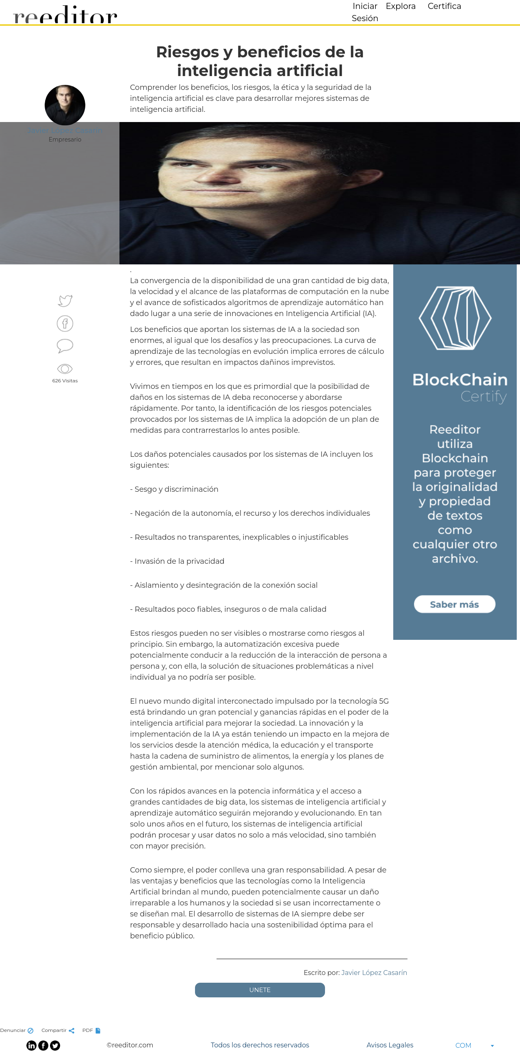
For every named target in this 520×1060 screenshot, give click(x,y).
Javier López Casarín (374, 973)
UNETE (260, 990)
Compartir (58, 1030)
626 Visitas (65, 372)
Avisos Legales (389, 1045)
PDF (92, 1030)
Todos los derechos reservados (260, 1045)
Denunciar (17, 1030)
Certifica (445, 6)
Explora (401, 6)
